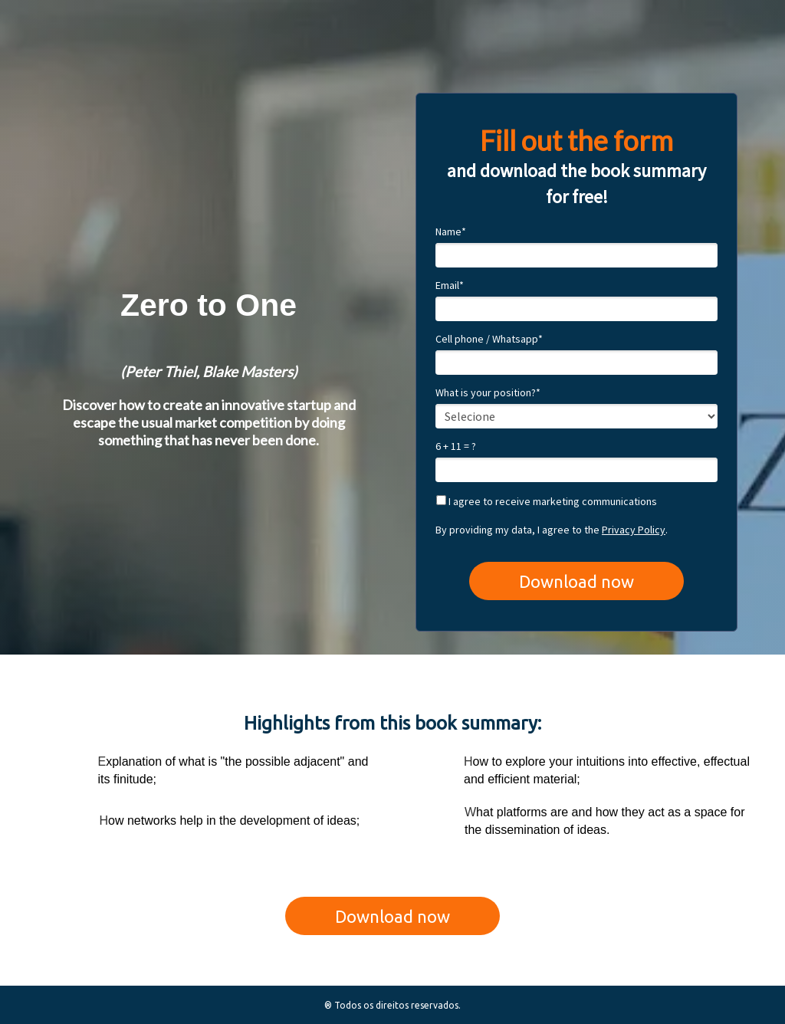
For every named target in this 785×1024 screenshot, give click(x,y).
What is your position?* (487, 392)
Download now (576, 581)
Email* (449, 285)
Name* (450, 231)
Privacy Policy (633, 530)
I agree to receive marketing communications (546, 501)
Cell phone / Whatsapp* (489, 339)
